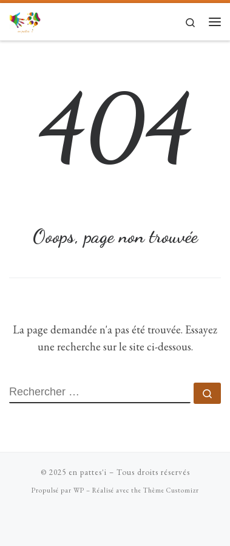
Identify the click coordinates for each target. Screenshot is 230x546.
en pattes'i (88, 472)
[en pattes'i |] (25, 20)
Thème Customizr (171, 490)
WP (78, 490)
